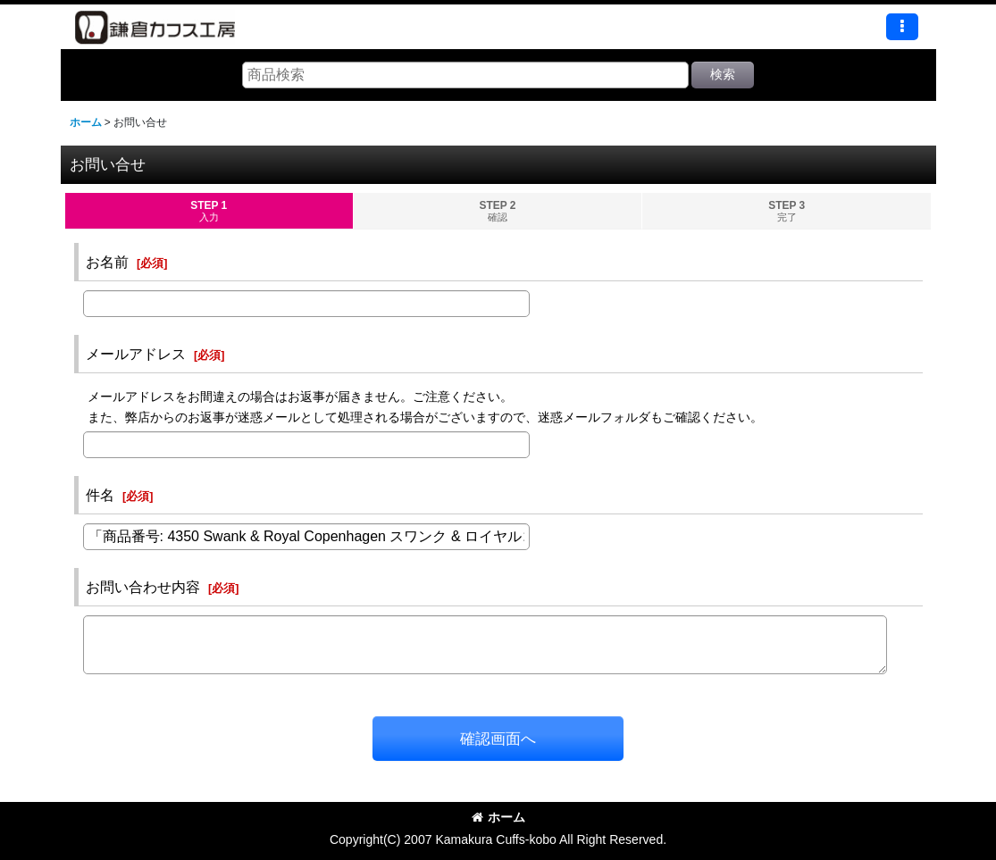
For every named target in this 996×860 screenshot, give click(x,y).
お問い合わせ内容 (143, 587)
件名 (100, 495)
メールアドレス (136, 354)
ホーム (498, 817)
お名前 (107, 262)
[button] (902, 26)
